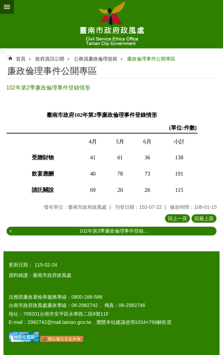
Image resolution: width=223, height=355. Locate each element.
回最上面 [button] (204, 218)
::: (3, 51)
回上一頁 (177, 218)
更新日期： (21, 265)
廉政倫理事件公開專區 (151, 59)
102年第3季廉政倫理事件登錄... (113, 231)
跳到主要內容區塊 (3, 3)
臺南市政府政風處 (111, 24)
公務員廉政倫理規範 (95, 59)
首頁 (21, 59)
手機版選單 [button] (7, 7)
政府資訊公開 (49, 59)
